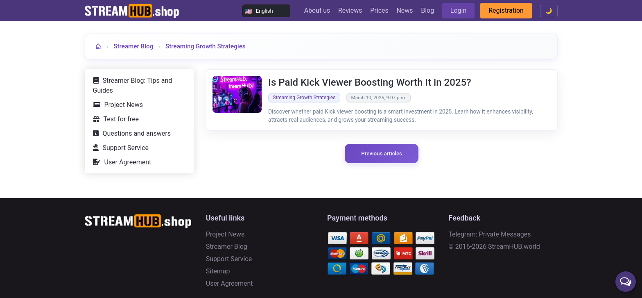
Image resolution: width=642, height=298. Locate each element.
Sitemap (218, 271)
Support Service (126, 148)
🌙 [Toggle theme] (548, 11)
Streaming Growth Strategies (205, 46)
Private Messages (505, 234)
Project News (123, 105)
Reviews (350, 10)
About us (317, 10)
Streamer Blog (133, 46)
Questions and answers (137, 133)
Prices (379, 10)
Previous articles (381, 153)
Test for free (121, 119)
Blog (427, 10)
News (404, 10)
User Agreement (127, 162)
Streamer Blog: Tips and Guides (132, 85)
